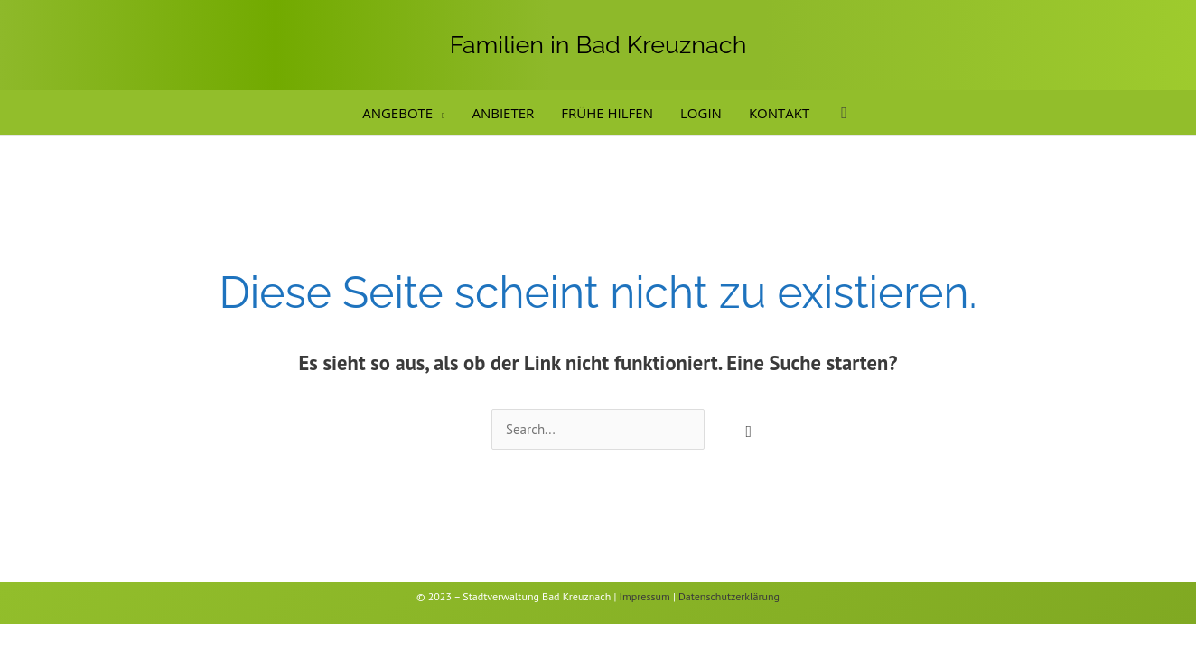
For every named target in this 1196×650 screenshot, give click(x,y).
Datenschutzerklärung (729, 596)
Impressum (645, 596)
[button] (844, 113)
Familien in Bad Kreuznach (598, 45)
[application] (438, 113)
